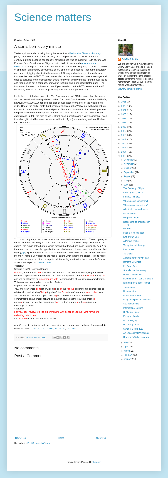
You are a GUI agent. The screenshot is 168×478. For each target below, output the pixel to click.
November (129, 164)
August (127, 176)
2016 (124, 143)
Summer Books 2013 (133, 329)
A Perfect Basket (131, 241)
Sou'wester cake (131, 303)
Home (61, 438)
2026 (124, 102)
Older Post (101, 438)
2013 (124, 156)
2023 (124, 114)
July (126, 180)
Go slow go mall (131, 324)
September (129, 172)
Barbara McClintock (132, 262)
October (128, 168)
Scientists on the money (134, 270)
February (128, 355)
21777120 (60, 328)
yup (23, 252)
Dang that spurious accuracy (136, 299)
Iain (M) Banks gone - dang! (136, 283)
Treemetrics (129, 287)
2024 (124, 110)
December (129, 160)
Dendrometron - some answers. (138, 278)
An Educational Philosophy (136, 333)
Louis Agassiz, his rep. (134, 192)
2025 (124, 106)
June (126, 185)
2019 (124, 131)
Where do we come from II (136, 201)
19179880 (71, 328)
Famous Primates (131, 197)
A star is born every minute (136, 258)
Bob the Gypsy (130, 320)
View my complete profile (130, 89)
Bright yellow (129, 213)
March (127, 351)
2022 (124, 118)
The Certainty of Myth (133, 188)
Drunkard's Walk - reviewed (136, 337)
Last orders (128, 249)
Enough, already (131, 316)
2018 (124, 135)
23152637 (48, 328)
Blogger (96, 462)
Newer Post (20, 438)
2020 (124, 127)
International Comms (133, 308)
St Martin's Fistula (131, 312)
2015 (124, 147)
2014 (124, 152)
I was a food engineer (133, 233)
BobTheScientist (130, 59)
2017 (124, 139)
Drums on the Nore (132, 295)
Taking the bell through (134, 245)
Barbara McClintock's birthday (84, 53)
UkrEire (126, 228)
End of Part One (131, 237)
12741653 (36, 328)
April (126, 346)
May (126, 342)
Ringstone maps (131, 217)
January (128, 359)
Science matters (52, 17)
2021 (124, 122)
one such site (44, 262)
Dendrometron (130, 291)
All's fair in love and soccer (136, 209)
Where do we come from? (135, 205)
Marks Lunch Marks (132, 274)
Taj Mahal (127, 253)
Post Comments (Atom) (38, 443)
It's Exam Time (130, 266)
